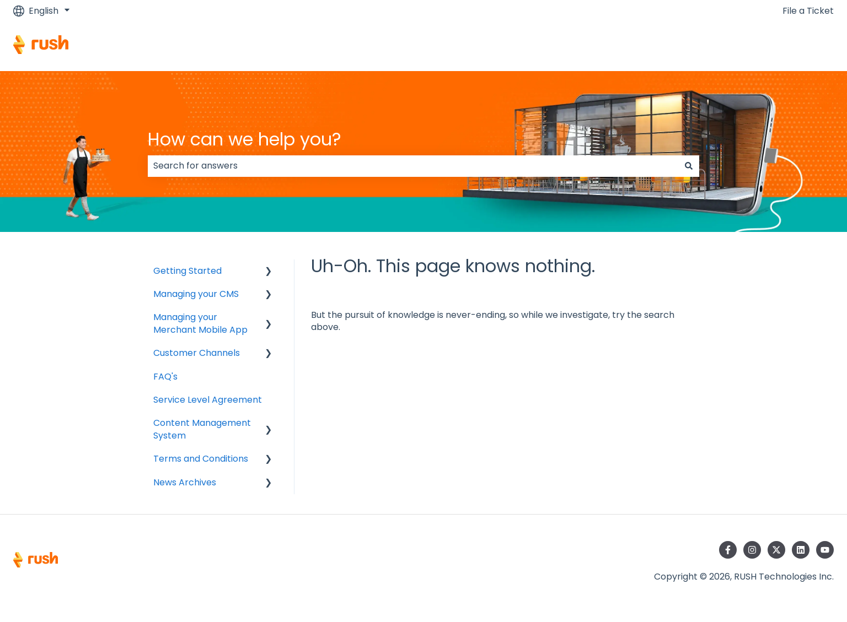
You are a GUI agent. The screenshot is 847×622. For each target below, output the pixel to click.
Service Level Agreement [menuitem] (207, 399)
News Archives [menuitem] (184, 482)
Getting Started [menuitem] (187, 270)
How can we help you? (244, 139)
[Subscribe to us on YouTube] (825, 550)
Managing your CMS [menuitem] (196, 294)
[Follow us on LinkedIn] (801, 550)
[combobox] (413, 165)
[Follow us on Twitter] (776, 550)
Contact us (799, 46)
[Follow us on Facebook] (728, 550)
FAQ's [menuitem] (165, 376)
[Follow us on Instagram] (752, 550)
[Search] (688, 165)
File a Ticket (808, 11)
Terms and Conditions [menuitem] (200, 458)
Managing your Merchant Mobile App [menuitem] (200, 323)
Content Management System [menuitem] (202, 429)
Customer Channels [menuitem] (196, 353)
